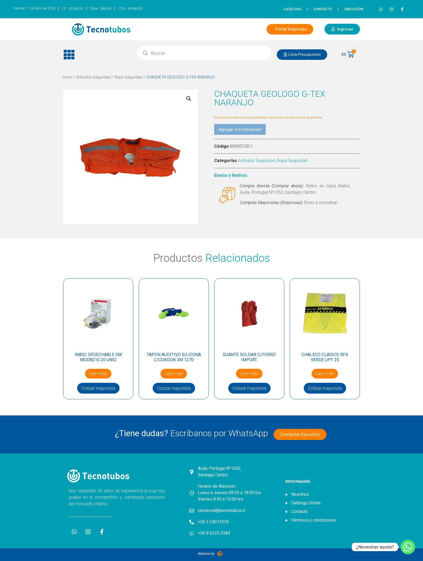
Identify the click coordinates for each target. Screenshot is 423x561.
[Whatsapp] (408, 547)
